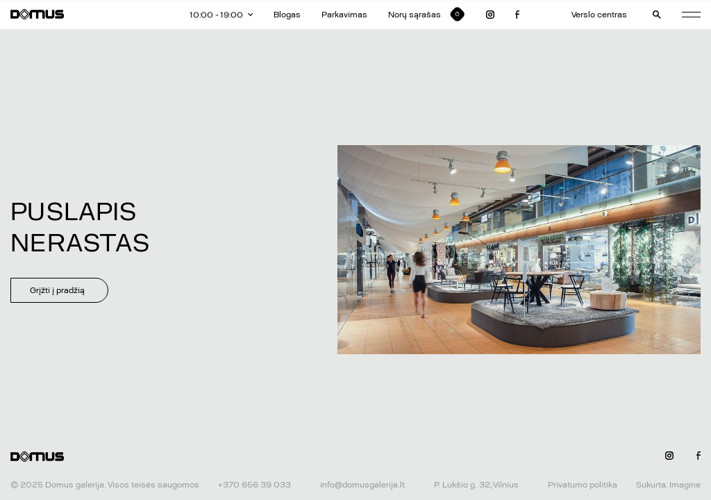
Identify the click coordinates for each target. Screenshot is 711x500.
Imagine (685, 485)
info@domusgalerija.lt (362, 485)
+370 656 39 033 (254, 485)
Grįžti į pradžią (57, 290)
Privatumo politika (582, 485)
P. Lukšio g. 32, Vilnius (476, 485)
